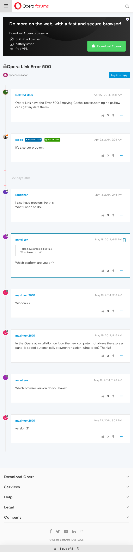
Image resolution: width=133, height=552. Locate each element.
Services (12, 478)
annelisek (21, 231)
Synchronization (18, 66)
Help (8, 489)
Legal (9, 499)
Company (13, 509)
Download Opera (109, 37)
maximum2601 (25, 286)
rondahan (21, 186)
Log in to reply (119, 66)
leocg (19, 131)
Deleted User (24, 86)
